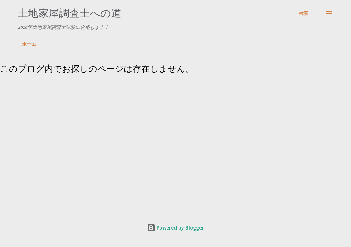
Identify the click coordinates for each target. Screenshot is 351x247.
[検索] (303, 13)
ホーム (29, 44)
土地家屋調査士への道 (69, 13)
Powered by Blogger (175, 227)
